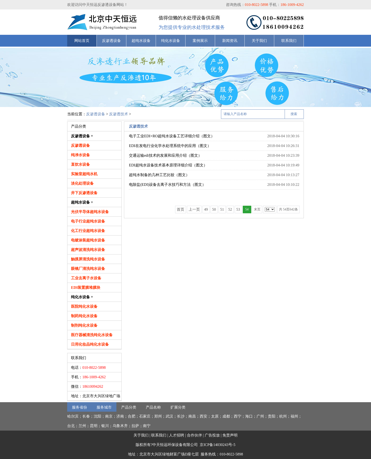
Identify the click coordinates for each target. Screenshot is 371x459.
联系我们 (288, 41)
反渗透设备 (111, 41)
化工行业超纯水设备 (88, 231)
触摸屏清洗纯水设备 (88, 259)
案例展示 (200, 41)
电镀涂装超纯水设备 (88, 240)
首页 (180, 209)
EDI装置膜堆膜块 (85, 287)
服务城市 (104, 407)
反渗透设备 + (82, 136)
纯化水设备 (170, 41)
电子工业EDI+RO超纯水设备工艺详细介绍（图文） (172, 136)
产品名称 (153, 407)
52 (230, 209)
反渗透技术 (118, 114)
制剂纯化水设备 (84, 325)
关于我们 (259, 41)
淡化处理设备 (82, 183)
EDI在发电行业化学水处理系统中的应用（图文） (170, 146)
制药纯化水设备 (84, 316)
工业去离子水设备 (86, 278)
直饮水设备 (80, 164)
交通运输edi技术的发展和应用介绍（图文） (165, 155)
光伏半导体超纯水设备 (90, 212)
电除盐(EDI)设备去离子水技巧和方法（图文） (167, 185)
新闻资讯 (229, 41)
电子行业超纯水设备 (88, 221)
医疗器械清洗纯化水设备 (92, 335)
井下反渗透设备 (84, 193)
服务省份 (79, 407)
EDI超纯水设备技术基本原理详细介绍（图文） (168, 165)
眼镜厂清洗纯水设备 (88, 269)
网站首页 (81, 41)
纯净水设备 (80, 155)
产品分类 (128, 407)
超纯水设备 (141, 41)
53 (238, 209)
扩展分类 (178, 407)
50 (214, 209)
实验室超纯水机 (84, 174)
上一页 (194, 209)
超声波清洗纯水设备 (88, 250)
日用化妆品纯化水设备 (90, 344)
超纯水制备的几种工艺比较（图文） (159, 175)
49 (206, 209)
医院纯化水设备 (84, 306)
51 (222, 209)
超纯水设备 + (82, 202)
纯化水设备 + (82, 297)
